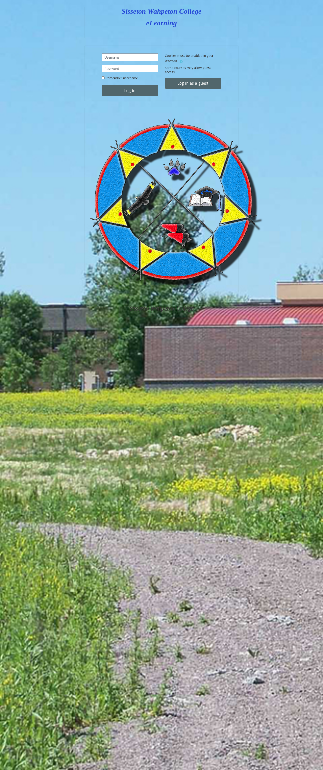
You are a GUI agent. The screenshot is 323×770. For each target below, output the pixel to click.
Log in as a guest (193, 83)
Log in (129, 90)
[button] (181, 61)
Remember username (122, 78)
